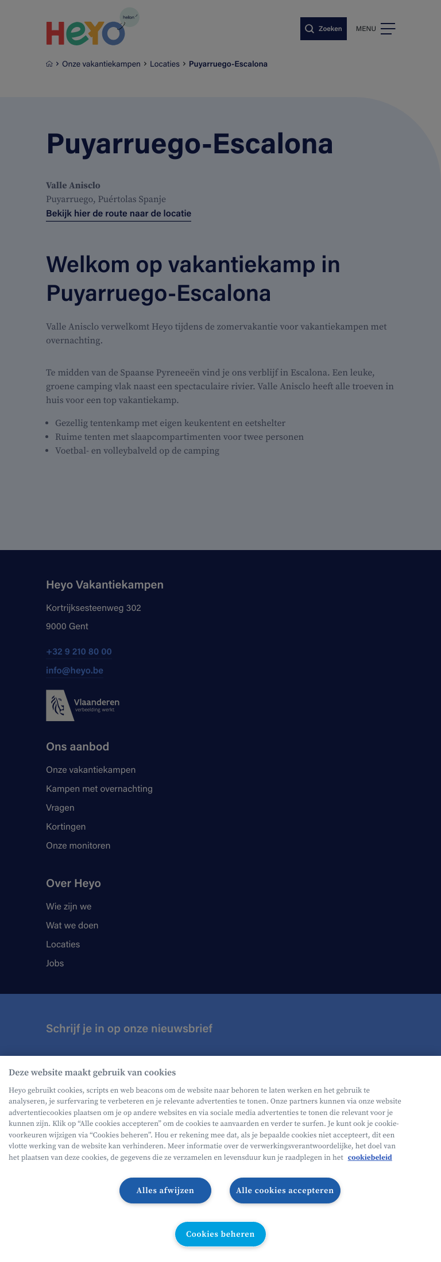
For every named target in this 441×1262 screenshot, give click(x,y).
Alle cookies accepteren (285, 1190)
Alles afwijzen (166, 1190)
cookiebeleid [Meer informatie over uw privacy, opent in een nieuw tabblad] (370, 1158)
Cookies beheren (220, 1234)
